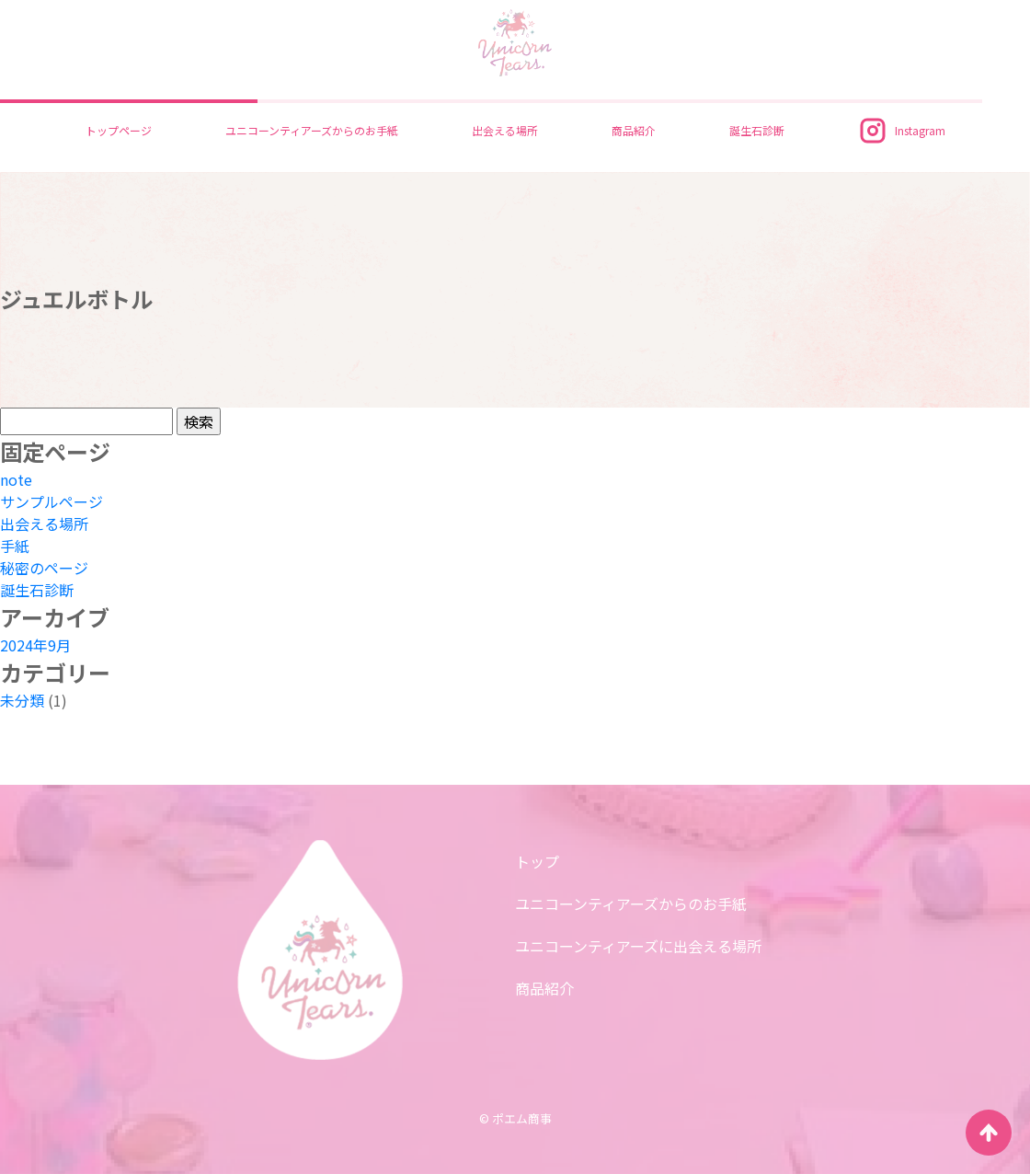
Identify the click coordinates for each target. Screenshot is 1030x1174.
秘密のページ (44, 568)
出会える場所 (505, 130)
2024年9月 (35, 645)
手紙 (14, 546)
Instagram (901, 130)
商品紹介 (634, 130)
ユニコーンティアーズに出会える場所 (638, 946)
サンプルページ (51, 501)
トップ (537, 861)
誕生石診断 (756, 130)
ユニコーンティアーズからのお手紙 (311, 130)
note (16, 479)
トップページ (119, 130)
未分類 (22, 700)
